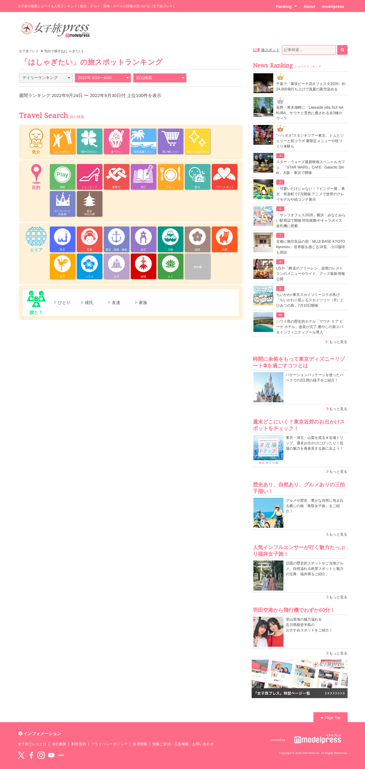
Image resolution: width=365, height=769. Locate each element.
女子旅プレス (29, 51)
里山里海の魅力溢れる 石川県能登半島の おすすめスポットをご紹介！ (309, 624)
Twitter (21, 755)
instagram (41, 755)
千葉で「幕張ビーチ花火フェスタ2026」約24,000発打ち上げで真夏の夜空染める (311, 86)
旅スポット (270, 50)
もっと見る (338, 342)
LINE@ (61, 755)
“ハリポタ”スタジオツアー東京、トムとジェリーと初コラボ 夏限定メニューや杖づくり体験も (310, 140)
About (309, 6)
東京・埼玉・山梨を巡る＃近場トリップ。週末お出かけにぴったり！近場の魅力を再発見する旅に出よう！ (315, 443)
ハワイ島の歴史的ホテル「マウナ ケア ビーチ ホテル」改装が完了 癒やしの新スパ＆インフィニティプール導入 (309, 326)
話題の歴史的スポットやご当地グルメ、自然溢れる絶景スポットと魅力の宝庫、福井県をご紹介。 (315, 568)
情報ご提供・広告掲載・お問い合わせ (183, 744)
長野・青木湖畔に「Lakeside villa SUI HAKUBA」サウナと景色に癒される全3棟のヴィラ (310, 112)
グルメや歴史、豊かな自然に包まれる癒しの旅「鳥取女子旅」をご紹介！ (315, 505)
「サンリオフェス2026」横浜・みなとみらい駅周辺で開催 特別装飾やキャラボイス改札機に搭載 (311, 220)
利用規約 (78, 744)
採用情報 (140, 744)
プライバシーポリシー (109, 744)
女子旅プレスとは (32, 744)
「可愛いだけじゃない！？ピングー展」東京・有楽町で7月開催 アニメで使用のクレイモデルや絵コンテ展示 (310, 194)
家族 (143, 302)
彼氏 (89, 302)
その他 (197, 267)
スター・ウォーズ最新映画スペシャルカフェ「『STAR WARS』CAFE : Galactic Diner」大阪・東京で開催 (310, 167)
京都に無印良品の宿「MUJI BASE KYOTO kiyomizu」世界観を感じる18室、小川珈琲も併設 (310, 246)
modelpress (333, 6)
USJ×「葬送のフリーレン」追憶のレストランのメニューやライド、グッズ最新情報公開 (310, 273)
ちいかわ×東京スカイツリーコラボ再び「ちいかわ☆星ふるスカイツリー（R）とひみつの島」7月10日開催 (310, 300)
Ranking (286, 6)
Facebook (31, 755)
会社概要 (59, 744)
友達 (116, 302)
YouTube (51, 755)
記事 (256, 50)
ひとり (64, 302)
